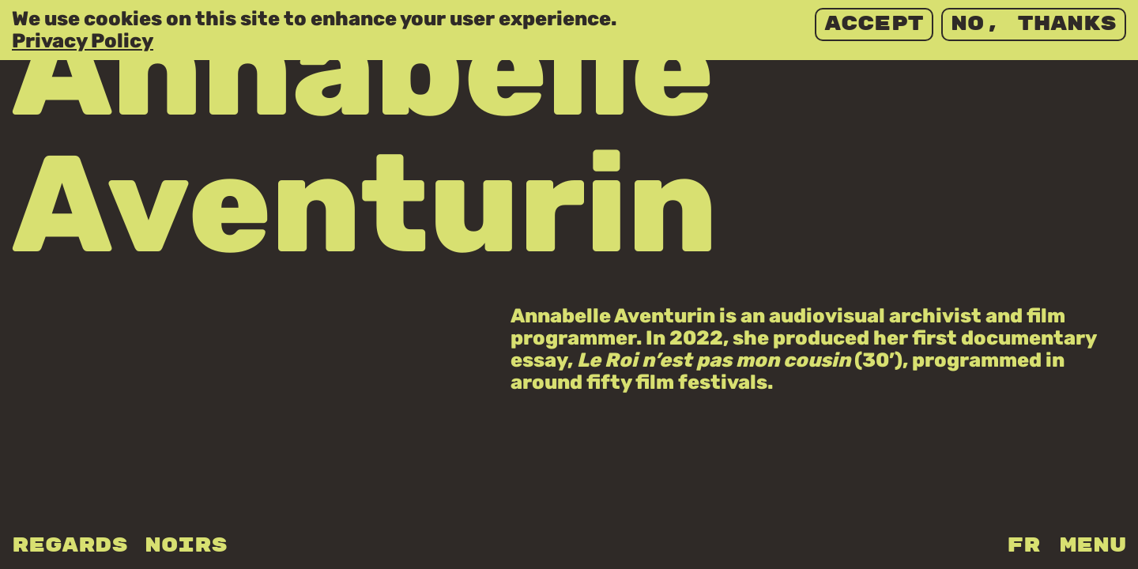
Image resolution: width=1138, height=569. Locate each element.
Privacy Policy (82, 40)
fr (1023, 545)
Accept (874, 24)
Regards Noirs (120, 546)
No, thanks (1034, 24)
